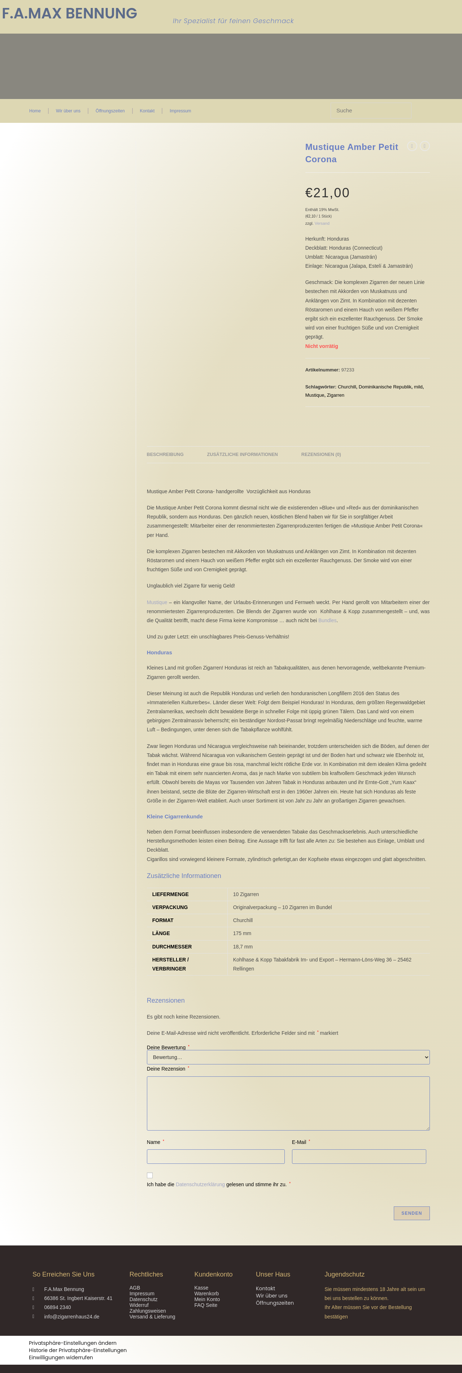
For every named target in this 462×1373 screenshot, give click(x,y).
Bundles (327, 605)
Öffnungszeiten (110, 110)
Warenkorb (206, 1278)
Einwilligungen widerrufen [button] (61, 1342)
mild (418, 386)
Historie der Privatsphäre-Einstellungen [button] (78, 1335)
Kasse (201, 1272)
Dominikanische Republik (385, 386)
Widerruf (139, 1289)
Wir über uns (68, 110)
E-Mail (301, 1126)
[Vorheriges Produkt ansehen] (412, 146)
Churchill (347, 386)
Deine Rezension (168, 1053)
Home (35, 110)
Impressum (180, 110)
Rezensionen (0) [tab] (321, 439)
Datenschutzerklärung (200, 1169)
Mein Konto (207, 1284)
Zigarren (335, 395)
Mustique (314, 395)
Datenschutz (144, 1284)
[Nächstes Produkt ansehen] (425, 146)
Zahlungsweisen (148, 1295)
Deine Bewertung (168, 1032)
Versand (322, 223)
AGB (135, 1272)
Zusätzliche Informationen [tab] (242, 439)
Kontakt (147, 110)
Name (155, 1126)
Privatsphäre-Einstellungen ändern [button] (73, 1327)
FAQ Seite (205, 1289)
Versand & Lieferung (152, 1301)
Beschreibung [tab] (165, 439)
